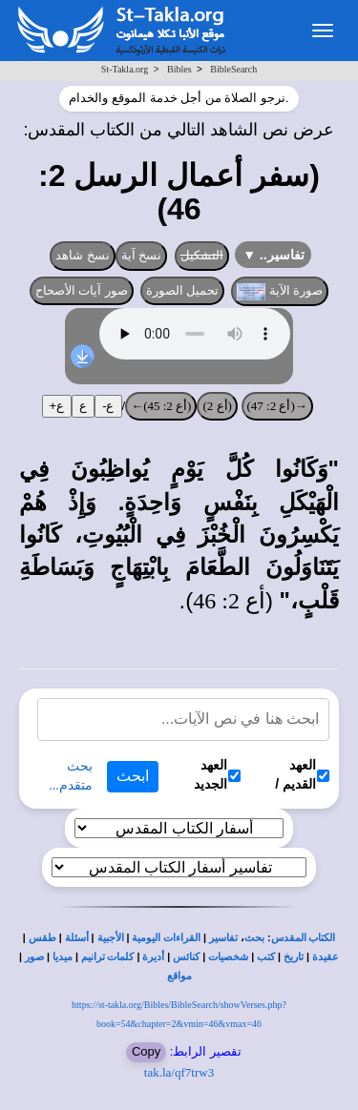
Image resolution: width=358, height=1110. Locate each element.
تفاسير (223, 938)
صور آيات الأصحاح (81, 290)
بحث (254, 938)
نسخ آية (141, 255)
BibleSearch (233, 69)
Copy (146, 1051)
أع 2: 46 (229, 600)
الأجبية (110, 938)
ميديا (63, 957)
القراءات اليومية (166, 938)
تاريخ (294, 957)
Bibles (179, 69)
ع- (108, 406)
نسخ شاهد (82, 255)
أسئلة (77, 938)
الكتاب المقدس (303, 938)
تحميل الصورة (182, 290)
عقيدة (325, 957)
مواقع (179, 976)
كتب (266, 957)
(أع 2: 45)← (161, 406)
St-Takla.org (124, 69)
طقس (42, 938)
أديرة (153, 957)
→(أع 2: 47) (277, 406)
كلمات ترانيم (108, 957)
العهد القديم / (302, 774)
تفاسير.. (273, 254)
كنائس (186, 957)
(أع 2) (216, 406)
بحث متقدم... (71, 775)
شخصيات (228, 957)
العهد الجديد (217, 774)
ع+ (57, 406)
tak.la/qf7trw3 (179, 1072)
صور (34, 957)
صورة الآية (280, 291)
